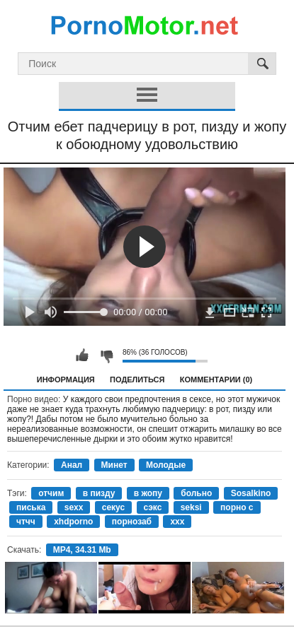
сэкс (153, 507)
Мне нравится (82, 355)
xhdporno (73, 522)
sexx (74, 507)
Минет (114, 465)
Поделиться (137, 379)
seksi (191, 507)
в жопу (148, 493)
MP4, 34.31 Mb (82, 550)
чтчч (25, 522)
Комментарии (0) (216, 379)
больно (196, 493)
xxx (177, 522)
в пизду (99, 493)
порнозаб (132, 522)
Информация (66, 379)
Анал (71, 465)
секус (113, 507)
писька (30, 507)
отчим (51, 493)
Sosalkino (251, 493)
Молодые (166, 465)
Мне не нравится (106, 355)
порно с (237, 507)
